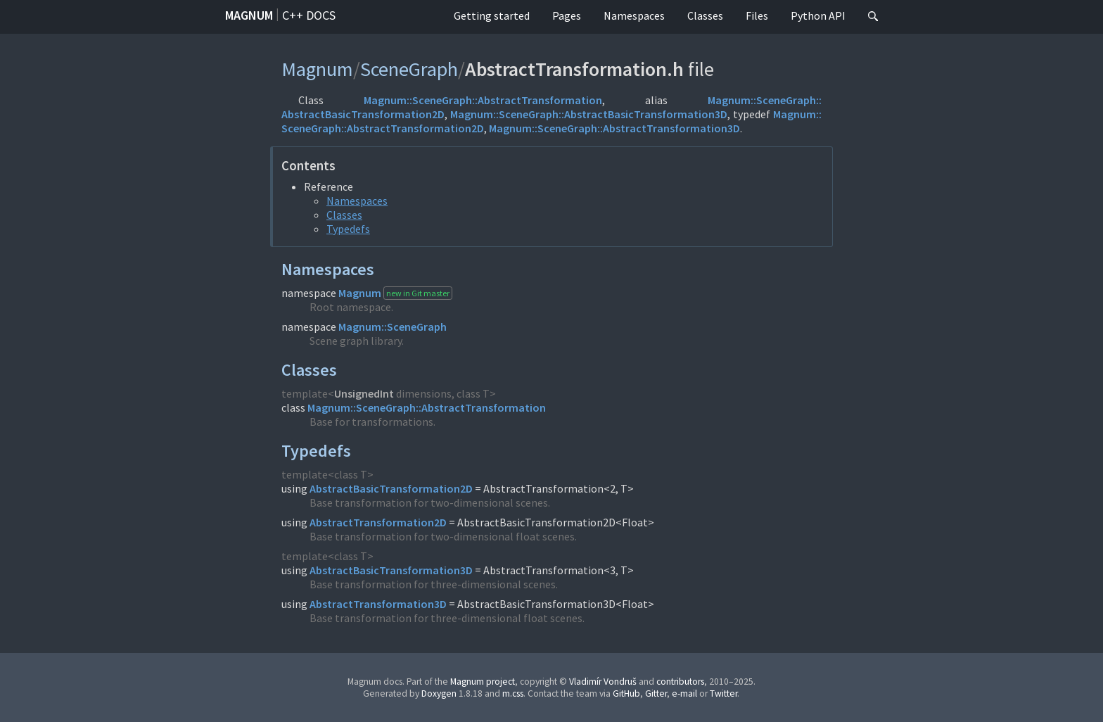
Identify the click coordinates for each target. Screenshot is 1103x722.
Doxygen (439, 693)
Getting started (492, 15)
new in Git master (418, 293)
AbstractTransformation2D (378, 522)
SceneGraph (409, 69)
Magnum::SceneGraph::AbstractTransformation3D (614, 128)
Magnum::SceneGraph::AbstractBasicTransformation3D (588, 114)
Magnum (249, 15)
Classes (705, 15)
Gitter (656, 693)
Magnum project (482, 682)
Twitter (723, 693)
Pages (566, 15)
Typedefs (348, 229)
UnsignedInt (364, 393)
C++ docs (309, 15)
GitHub (626, 693)
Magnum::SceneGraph (392, 326)
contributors (680, 682)
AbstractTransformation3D (378, 604)
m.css (512, 693)
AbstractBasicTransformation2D (391, 488)
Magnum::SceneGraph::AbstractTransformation (483, 100)
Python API (818, 15)
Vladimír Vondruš (603, 682)
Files (757, 15)
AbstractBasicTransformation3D (391, 570)
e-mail (684, 693)
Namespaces (634, 15)
